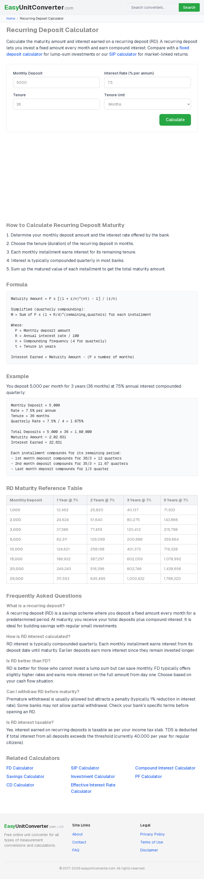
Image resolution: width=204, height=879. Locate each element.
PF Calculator (148, 776)
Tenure (19, 95)
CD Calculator (20, 785)
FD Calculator (19, 768)
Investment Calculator (93, 776)
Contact (79, 842)
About (77, 834)
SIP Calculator (85, 768)
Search (189, 7)
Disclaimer (149, 850)
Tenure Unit (114, 95)
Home (10, 18)
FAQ (75, 850)
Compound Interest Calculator (165, 768)
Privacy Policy (152, 834)
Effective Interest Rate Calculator (93, 788)
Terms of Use (151, 842)
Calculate (175, 120)
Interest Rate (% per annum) (129, 73)
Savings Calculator (25, 776)
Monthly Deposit (27, 73)
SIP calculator (123, 54)
